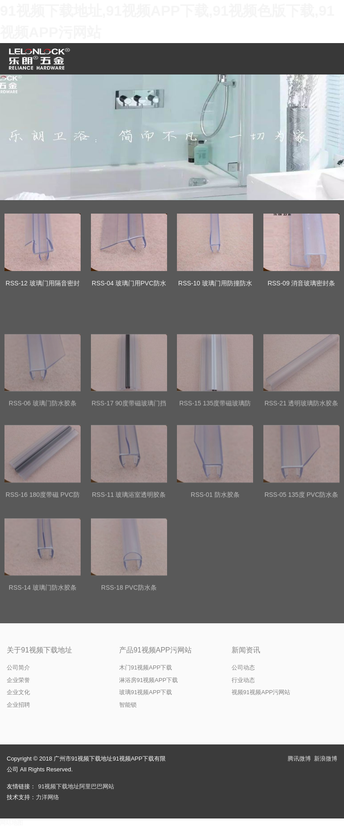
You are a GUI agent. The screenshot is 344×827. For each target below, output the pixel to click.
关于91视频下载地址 (39, 650)
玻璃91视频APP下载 (145, 692)
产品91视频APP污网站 (155, 650)
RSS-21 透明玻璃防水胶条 (301, 453)
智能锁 (128, 704)
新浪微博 (325, 758)
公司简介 (18, 667)
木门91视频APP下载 (145, 667)
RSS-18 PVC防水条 (129, 638)
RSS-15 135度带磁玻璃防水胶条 (215, 459)
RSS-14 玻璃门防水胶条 (43, 638)
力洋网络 (47, 797)
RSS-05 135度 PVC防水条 (301, 545)
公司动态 (243, 667)
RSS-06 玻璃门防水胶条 (43, 453)
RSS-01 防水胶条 (215, 545)
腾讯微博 (299, 758)
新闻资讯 (246, 650)
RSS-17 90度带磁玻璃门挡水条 (128, 459)
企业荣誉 (18, 680)
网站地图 (11, 822)
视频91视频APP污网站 (261, 692)
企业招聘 (18, 704)
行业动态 (243, 680)
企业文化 (18, 692)
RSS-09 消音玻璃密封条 (301, 283)
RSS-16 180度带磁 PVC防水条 (43, 551)
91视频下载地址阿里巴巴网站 (76, 786)
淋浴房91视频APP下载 (148, 680)
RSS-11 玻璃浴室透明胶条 (129, 545)
